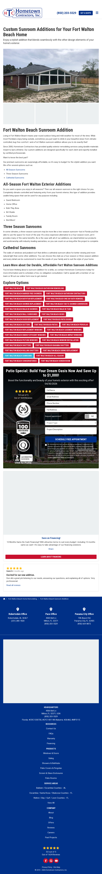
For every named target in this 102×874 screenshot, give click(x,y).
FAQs (51, 733)
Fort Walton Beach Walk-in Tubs (56, 309)
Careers (51, 832)
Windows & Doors (51, 753)
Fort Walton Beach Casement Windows (64, 330)
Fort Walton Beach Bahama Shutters (52, 345)
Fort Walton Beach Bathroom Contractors (65, 293)
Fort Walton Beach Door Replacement (22, 319)
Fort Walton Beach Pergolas (75, 325)
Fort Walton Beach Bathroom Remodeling (45, 288)
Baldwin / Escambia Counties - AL (51, 788)
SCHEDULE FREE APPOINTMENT (71, 439)
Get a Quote (85, 13)
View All (51, 803)
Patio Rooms (51, 778)
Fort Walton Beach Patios (46, 325)
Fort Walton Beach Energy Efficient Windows (25, 335)
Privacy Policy (52, 457)
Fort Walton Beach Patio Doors (57, 319)
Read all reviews (13, 585)
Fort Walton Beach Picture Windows (21, 340)
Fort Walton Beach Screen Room (55, 361)
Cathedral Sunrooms (15, 178)
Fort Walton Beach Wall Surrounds (21, 314)
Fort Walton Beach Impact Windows (66, 335)
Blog (51, 817)
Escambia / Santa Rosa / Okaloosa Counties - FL (51, 793)
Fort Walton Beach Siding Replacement (60, 350)
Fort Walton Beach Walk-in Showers (21, 309)
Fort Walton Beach (13, 288)
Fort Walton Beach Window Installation (60, 340)
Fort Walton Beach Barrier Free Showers (23, 293)
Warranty (51, 738)
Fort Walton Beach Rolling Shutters (22, 350)
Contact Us (51, 728)
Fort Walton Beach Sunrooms (18, 356)
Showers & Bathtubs (51, 763)
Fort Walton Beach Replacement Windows (23, 330)
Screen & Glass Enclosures (51, 773)
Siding (51, 758)
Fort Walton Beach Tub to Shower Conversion (67, 304)
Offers (51, 822)
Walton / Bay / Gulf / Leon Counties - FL (51, 798)
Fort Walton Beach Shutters (18, 345)
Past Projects (51, 837)
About (51, 812)
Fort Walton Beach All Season (50, 356)
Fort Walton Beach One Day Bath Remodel (64, 299)
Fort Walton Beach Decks (53, 314)
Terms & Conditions (67, 457)
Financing (51, 743)
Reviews (51, 827)
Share (51, 549)
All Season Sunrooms (15, 170)
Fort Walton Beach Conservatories (21, 361)
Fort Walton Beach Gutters (17, 325)
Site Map (56, 867)
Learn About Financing (51, 557)
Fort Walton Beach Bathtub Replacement (23, 299)
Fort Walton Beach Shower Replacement (23, 304)
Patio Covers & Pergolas (51, 768)
